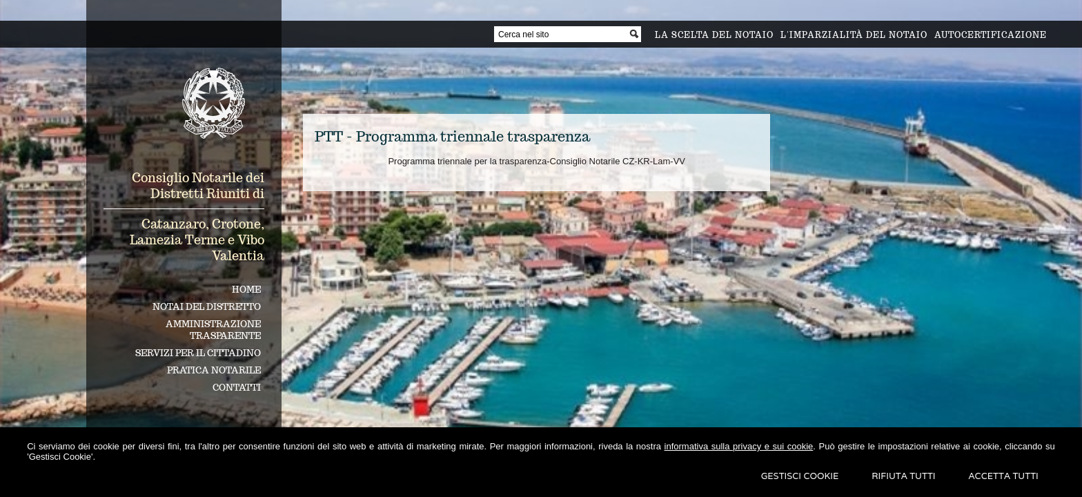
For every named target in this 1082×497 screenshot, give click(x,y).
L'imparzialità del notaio (853, 35)
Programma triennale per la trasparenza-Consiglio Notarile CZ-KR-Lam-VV (536, 161)
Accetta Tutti (1004, 476)
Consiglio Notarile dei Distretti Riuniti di (198, 186)
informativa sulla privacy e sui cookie (739, 446)
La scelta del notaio (714, 35)
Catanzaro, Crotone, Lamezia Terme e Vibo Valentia (197, 240)
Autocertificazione (990, 35)
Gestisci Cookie (800, 476)
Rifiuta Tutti (903, 476)
